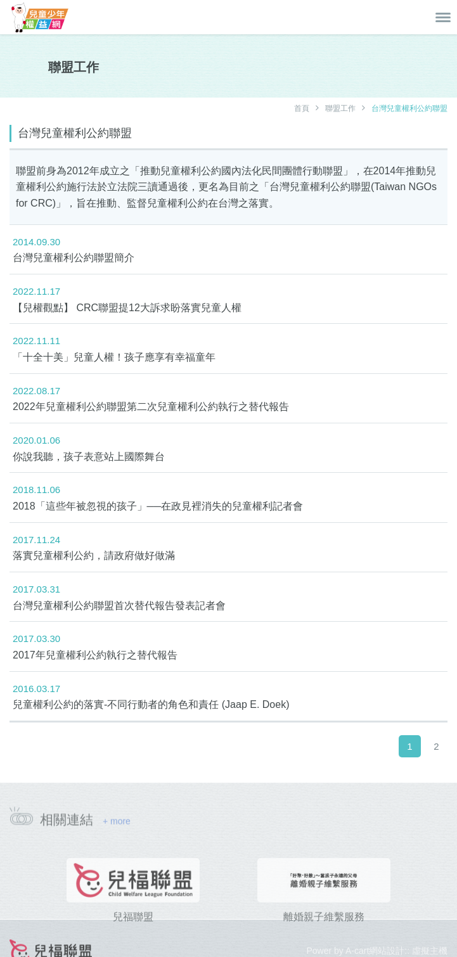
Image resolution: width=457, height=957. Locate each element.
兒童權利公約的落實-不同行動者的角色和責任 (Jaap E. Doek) (151, 704)
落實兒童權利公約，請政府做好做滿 (94, 555)
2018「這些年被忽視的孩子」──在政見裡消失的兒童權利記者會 (158, 506)
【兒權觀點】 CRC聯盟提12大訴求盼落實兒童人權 (127, 307)
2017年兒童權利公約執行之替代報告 (95, 655)
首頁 (301, 108)
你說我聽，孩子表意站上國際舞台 (89, 456)
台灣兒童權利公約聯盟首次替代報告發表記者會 (119, 605)
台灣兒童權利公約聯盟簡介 (73, 257)
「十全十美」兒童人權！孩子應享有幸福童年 (114, 357)
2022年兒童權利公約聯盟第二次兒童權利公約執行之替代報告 (151, 406)
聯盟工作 (340, 108)
